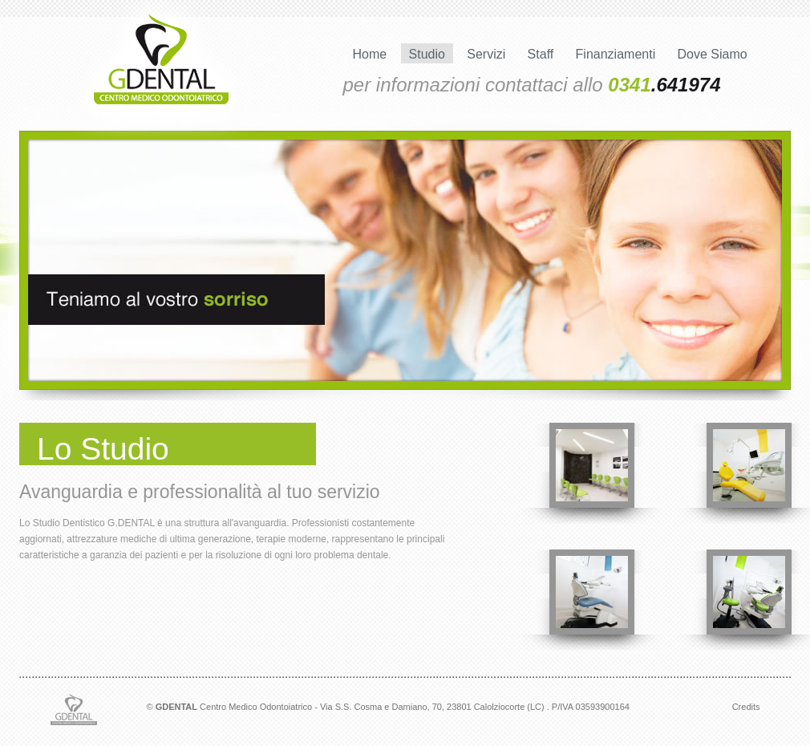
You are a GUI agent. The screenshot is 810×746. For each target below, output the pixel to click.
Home (370, 54)
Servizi (486, 54)
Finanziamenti (616, 54)
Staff (541, 54)
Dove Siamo (712, 54)
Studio (427, 54)
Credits (746, 707)
